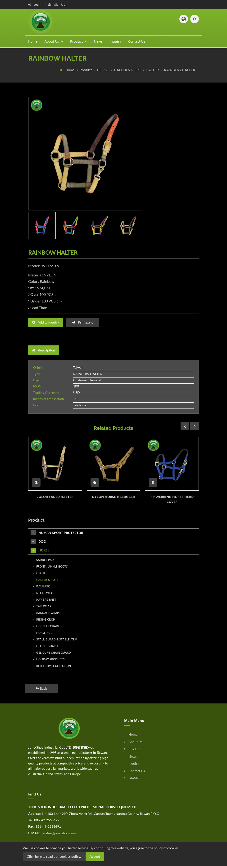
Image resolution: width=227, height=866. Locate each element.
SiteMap (132, 778)
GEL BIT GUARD (45, 646)
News (98, 41)
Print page (82, 322)
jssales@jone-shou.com (58, 833)
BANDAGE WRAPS (46, 613)
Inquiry (115, 41)
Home (32, 41)
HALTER (153, 70)
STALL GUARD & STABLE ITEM (55, 639)
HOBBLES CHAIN (46, 626)
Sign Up (56, 4)
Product (86, 70)
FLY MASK (41, 586)
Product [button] (78, 41)
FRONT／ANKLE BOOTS (50, 566)
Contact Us (136, 41)
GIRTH (39, 573)
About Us (133, 742)
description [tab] (43, 350)
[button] (183, 19)
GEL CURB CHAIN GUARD (52, 653)
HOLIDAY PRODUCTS (49, 659)
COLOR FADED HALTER (54, 496)
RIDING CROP (44, 619)
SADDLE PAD (43, 560)
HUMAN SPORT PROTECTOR (57, 532)
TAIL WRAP (42, 606)
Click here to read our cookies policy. (54, 856)
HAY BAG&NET (44, 600)
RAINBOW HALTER (179, 70)
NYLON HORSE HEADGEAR (113, 496)
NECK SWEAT (43, 593)
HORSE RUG (43, 633)
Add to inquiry (45, 322)
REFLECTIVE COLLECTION (52, 666)
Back (41, 688)
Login (35, 4)
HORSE (103, 70)
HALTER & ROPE (127, 70)
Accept (95, 856)
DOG (38, 541)
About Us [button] (54, 41)
